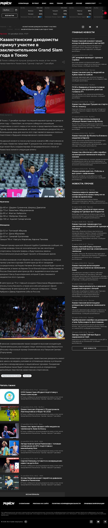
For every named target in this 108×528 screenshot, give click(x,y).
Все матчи (9, 15)
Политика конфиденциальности (66, 503)
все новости (90, 348)
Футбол (35, 3)
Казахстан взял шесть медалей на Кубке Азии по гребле (88, 73)
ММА (51, 3)
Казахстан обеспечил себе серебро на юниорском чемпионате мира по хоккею (89, 154)
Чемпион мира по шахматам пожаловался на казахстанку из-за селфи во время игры (88, 194)
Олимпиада (23, 3)
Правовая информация (94, 503)
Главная (3, 26)
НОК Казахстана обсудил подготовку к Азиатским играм (39, 393)
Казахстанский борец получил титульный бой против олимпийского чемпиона (90, 249)
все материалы (32, 494)
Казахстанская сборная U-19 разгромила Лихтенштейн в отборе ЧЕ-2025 (40, 410)
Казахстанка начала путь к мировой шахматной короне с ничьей (89, 287)
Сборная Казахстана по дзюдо (11, 376)
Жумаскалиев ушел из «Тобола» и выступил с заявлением (88, 172)
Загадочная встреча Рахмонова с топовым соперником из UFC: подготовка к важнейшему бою (41, 446)
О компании (24, 503)
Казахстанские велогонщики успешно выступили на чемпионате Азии (88, 267)
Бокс (44, 3)
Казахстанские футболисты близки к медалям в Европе (89, 137)
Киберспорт (90, 3)
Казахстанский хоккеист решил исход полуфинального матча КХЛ (88, 42)
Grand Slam (27, 376)
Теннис (60, 3)
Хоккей (69, 3)
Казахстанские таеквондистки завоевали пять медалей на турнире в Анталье (90, 226)
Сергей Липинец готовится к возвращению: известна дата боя (41, 462)
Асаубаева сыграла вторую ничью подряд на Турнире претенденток (88, 210)
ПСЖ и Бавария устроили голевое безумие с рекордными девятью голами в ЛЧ (88, 89)
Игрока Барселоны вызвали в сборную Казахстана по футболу (87, 120)
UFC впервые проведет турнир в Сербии (87, 59)
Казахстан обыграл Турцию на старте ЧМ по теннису (89, 105)
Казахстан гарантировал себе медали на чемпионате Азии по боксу (40, 427)
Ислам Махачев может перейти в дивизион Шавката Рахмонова (41, 479)
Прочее (79, 3)
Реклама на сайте (41, 503)
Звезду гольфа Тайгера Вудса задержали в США (86, 336)
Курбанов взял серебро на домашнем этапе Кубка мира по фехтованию (89, 321)
